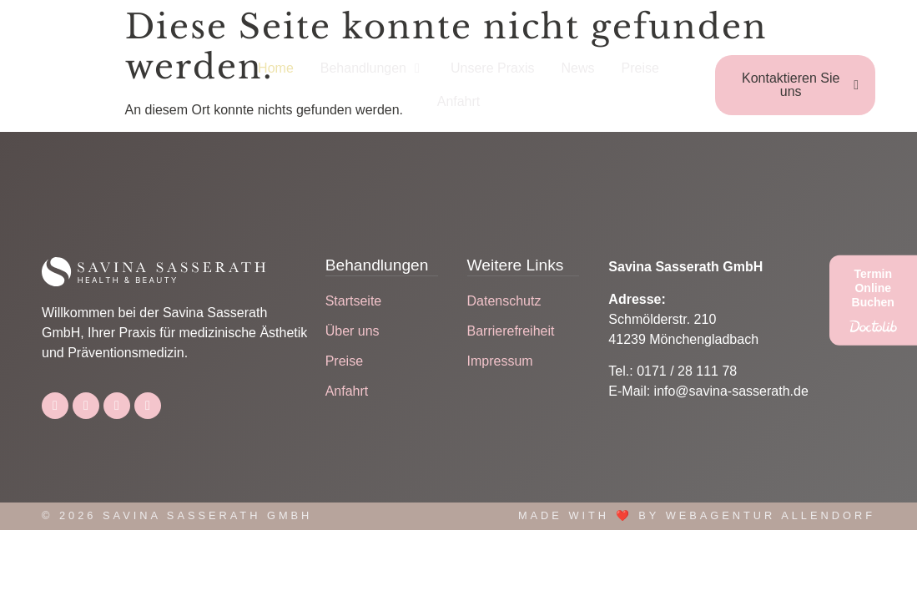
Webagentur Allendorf (770, 515)
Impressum (500, 361)
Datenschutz (504, 301)
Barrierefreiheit (511, 331)
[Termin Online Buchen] (873, 300)
